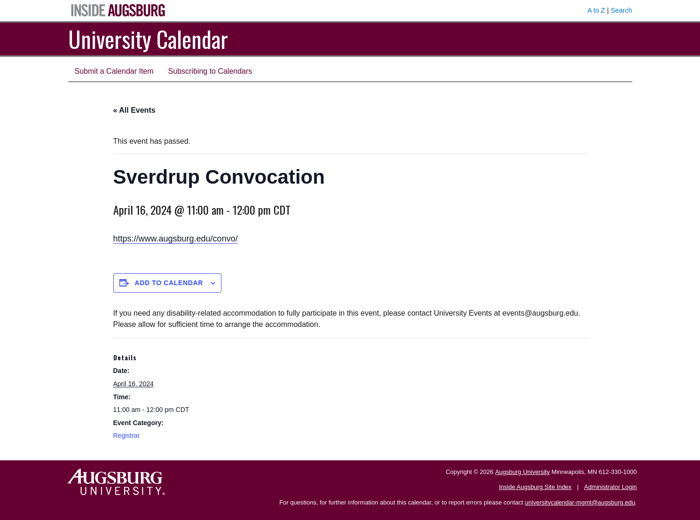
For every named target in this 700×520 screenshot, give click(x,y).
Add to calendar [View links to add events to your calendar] (168, 283)
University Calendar (148, 38)
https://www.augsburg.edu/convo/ (175, 238)
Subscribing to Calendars (210, 71)
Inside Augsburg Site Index (535, 486)
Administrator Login (610, 486)
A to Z (597, 10)
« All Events (134, 110)
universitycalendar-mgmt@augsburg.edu (580, 502)
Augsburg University (522, 471)
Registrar (126, 435)
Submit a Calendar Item (114, 71)
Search (621, 10)
